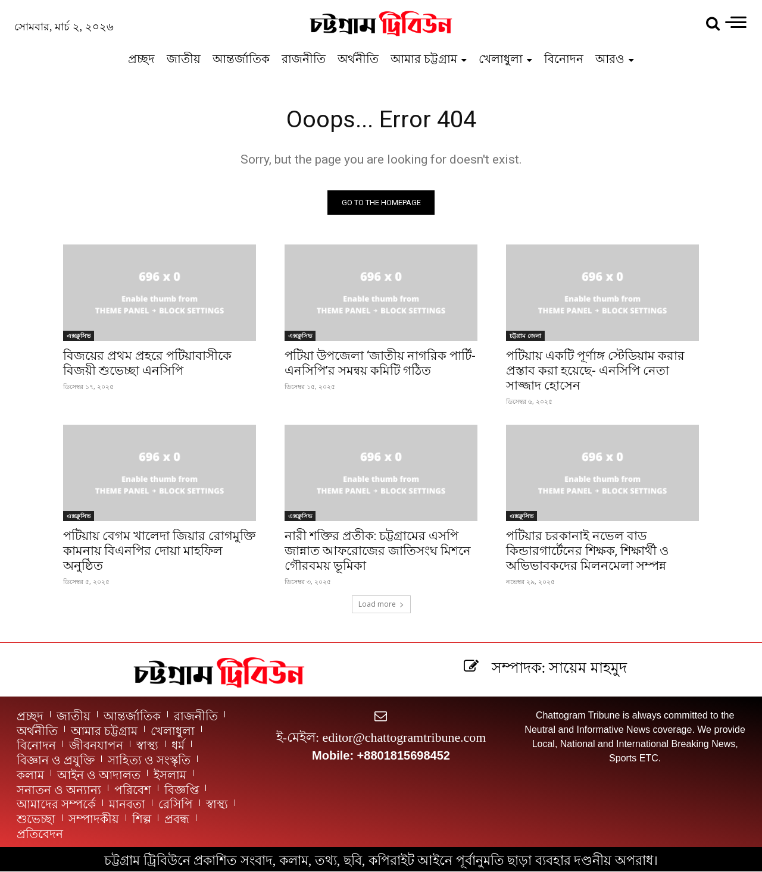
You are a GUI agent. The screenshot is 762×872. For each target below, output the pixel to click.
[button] (712, 23)
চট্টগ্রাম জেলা (525, 336)
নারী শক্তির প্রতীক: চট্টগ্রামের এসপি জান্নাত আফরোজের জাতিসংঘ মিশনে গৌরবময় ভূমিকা (378, 551)
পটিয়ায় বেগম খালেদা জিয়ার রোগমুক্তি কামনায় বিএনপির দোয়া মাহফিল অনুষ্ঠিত (159, 551)
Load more (381, 605)
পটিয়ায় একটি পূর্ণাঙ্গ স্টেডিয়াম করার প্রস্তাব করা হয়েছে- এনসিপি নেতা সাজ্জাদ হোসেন (595, 371)
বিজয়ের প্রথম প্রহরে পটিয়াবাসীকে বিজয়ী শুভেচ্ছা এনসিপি (147, 363)
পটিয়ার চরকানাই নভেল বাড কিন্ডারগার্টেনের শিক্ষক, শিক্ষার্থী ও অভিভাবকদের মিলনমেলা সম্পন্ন (587, 551)
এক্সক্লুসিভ (78, 336)
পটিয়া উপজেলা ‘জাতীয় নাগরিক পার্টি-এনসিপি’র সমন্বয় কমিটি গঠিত (380, 363)
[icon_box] (542, 667)
